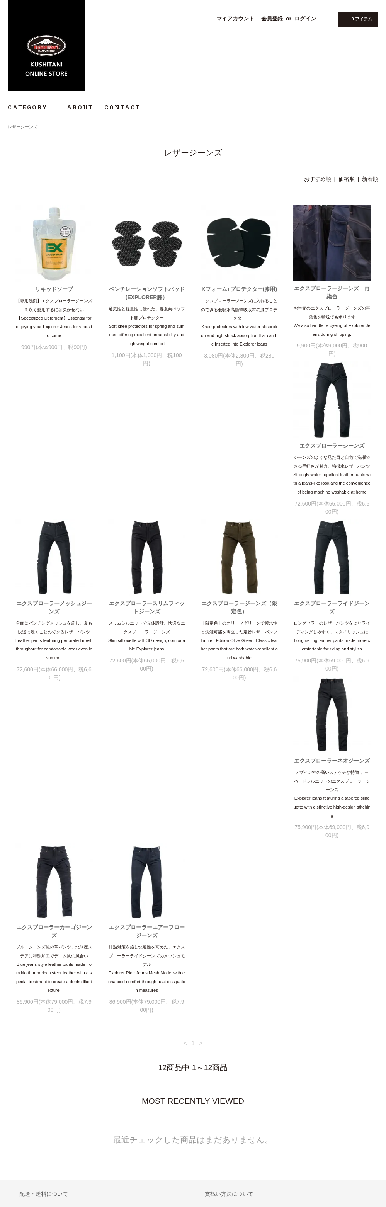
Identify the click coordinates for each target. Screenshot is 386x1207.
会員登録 (272, 18)
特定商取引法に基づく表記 (40, 1109)
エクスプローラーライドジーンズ (54, 625)
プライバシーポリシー (35, 1120)
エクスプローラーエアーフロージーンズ (332, 625)
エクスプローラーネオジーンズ (147, 621)
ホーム (19, 1087)
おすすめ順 (317, 179)
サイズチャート (28, 1141)
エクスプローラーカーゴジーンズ (239, 625)
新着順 (370, 179)
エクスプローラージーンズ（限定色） (332, 460)
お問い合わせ (26, 1131)
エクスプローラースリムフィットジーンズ (239, 460)
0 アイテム (357, 18)
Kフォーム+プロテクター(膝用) (239, 289)
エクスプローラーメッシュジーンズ (147, 460)
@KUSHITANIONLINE (47, 1164)
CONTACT (122, 107)
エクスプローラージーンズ (54, 456)
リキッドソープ (54, 289)
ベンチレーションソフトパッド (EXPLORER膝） (147, 293)
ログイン (305, 18)
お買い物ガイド (28, 1098)
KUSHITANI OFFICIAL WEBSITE (49, 1152)
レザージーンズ (22, 126)
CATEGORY (32, 107)
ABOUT (80, 107)
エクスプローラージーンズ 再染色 (332, 292)
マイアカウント (235, 18)
